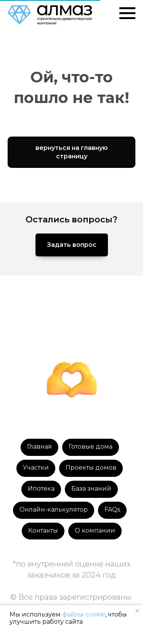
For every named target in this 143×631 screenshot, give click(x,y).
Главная (39, 446)
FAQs (112, 509)
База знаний (91, 488)
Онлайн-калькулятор (53, 509)
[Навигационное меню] (127, 13)
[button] (71, 244)
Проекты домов (91, 467)
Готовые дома (90, 446)
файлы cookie (83, 614)
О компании (95, 530)
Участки (36, 467)
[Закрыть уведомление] (137, 611)
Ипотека (41, 488)
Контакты (43, 530)
